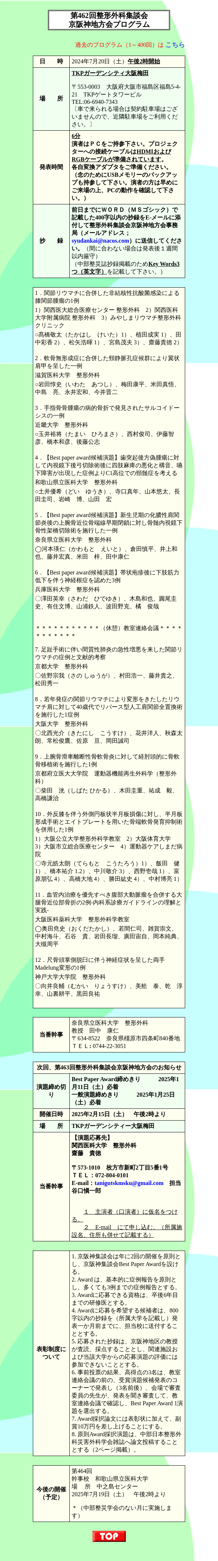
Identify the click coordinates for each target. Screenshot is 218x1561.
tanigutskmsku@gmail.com (128, 1183)
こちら (175, 44)
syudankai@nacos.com (100, 241)
